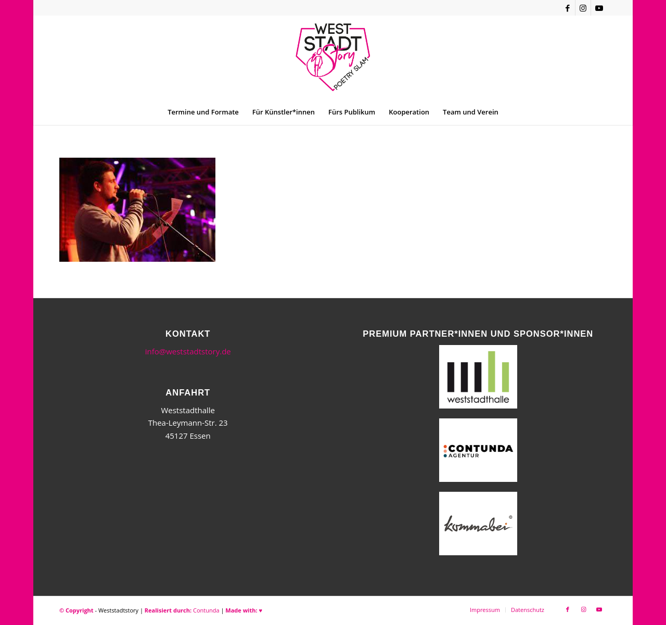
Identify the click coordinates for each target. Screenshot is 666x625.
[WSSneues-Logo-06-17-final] (333, 57)
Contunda (206, 610)
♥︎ (260, 610)
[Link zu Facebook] (567, 8)
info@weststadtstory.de (188, 351)
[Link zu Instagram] (583, 8)
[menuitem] (203, 112)
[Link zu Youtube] (599, 8)
